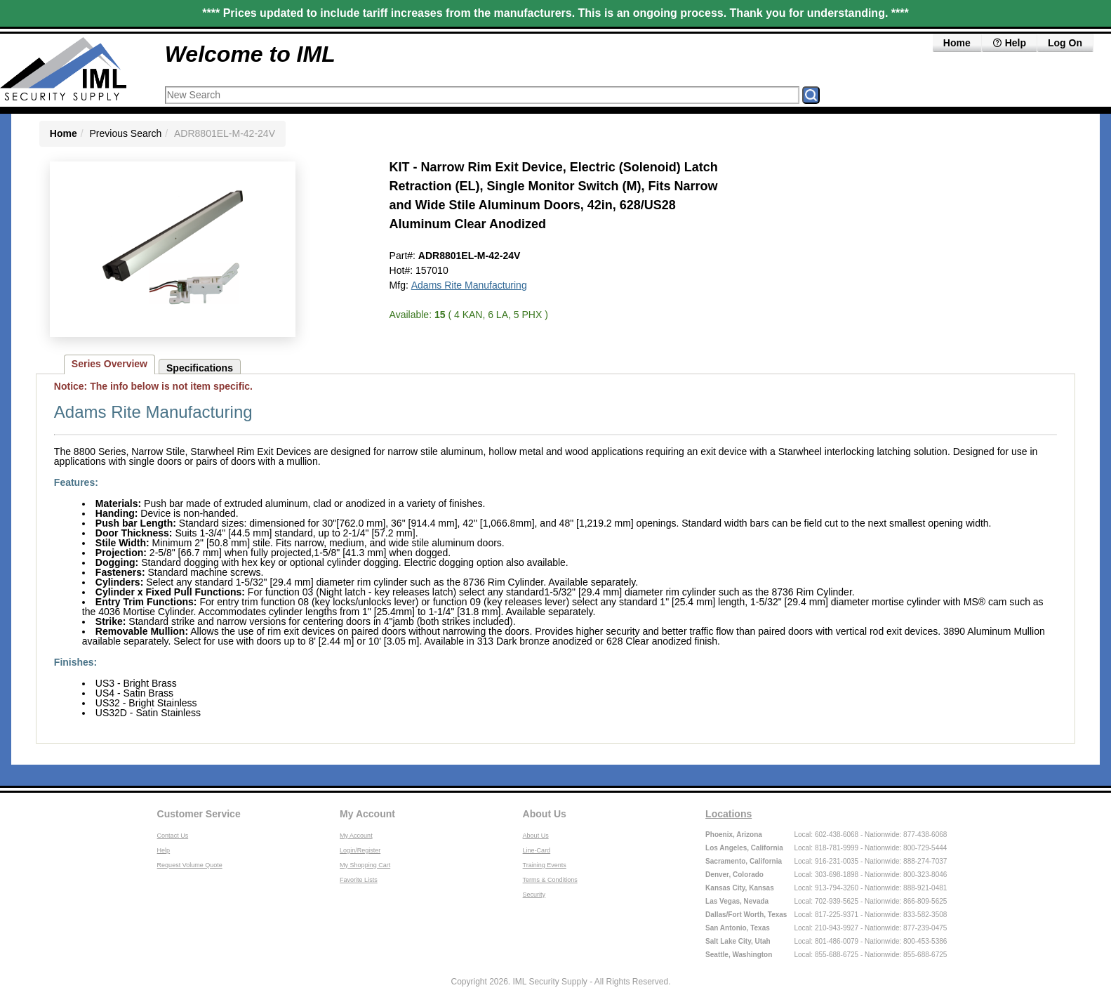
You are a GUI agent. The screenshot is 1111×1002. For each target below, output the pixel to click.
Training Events (544, 865)
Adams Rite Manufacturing (469, 285)
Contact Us (173, 835)
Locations (728, 813)
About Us (544, 813)
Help (1009, 42)
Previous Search (126, 133)
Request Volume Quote (189, 865)
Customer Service (199, 813)
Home (957, 42)
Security (534, 894)
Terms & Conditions (550, 879)
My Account (367, 813)
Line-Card (537, 850)
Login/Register (360, 850)
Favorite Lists (359, 879)
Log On (1065, 42)
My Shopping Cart (365, 865)
